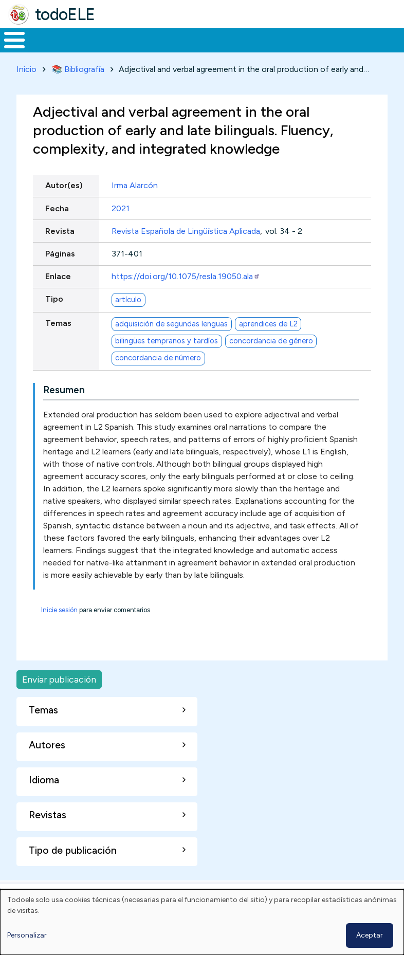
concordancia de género (271, 359)
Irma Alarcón (135, 205)
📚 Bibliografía (78, 88)
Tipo (54, 318)
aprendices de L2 (268, 342)
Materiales (49, 49)
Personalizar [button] (27, 935)
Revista (60, 250)
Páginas (60, 273)
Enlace (58, 295)
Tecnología (278, 49)
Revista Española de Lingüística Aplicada (186, 250)
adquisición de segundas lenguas (171, 342)
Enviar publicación (59, 698)
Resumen (64, 409)
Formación (115, 49)
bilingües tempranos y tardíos (166, 359)
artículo (128, 318)
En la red (224, 49)
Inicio (9, 50)
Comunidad (347, 49)
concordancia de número (158, 376)
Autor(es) (64, 205)
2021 (121, 227)
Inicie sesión (59, 629)
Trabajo (177, 49)
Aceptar (369, 935)
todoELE (65, 14)
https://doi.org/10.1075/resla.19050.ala (186, 295)
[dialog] (202, 922)
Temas (58, 342)
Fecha (57, 227)
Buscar (393, 39)
